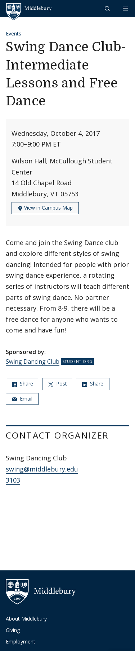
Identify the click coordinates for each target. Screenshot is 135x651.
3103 (13, 480)
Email (22, 398)
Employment (20, 641)
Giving (13, 630)
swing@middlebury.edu (42, 469)
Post (57, 383)
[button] (108, 8)
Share (22, 383)
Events (13, 33)
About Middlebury (26, 618)
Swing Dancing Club (32, 361)
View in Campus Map (45, 207)
